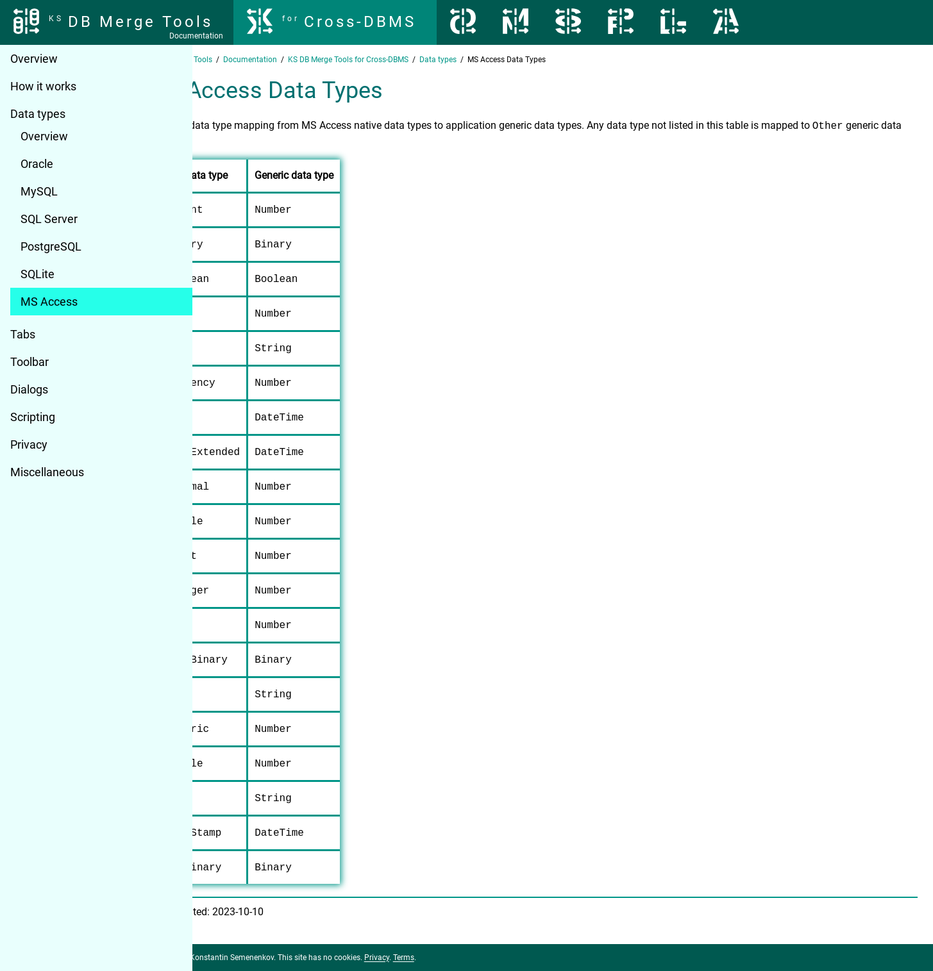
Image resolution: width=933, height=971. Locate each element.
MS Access (49, 301)
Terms (464, 957)
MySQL (39, 191)
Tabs (22, 334)
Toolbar (29, 362)
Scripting (32, 417)
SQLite (38, 274)
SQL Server (49, 219)
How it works (43, 86)
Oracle (37, 163)
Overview (34, 58)
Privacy (28, 444)
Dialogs (29, 389)
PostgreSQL (51, 246)
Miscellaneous (47, 472)
